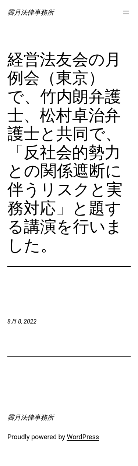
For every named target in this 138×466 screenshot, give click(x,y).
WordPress (83, 437)
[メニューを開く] (126, 12)
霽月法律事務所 (30, 12)
